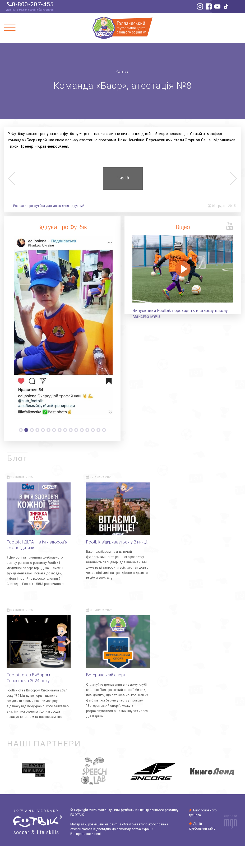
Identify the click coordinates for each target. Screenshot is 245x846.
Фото (121, 71)
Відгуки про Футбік (62, 227)
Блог (17, 457)
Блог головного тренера (203, 811)
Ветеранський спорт (26, 673)
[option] (62, 326)
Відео (183, 227)
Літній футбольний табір (202, 826)
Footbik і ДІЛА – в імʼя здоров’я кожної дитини (37, 543)
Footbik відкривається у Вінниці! (117, 540)
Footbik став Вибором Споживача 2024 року (186, 543)
